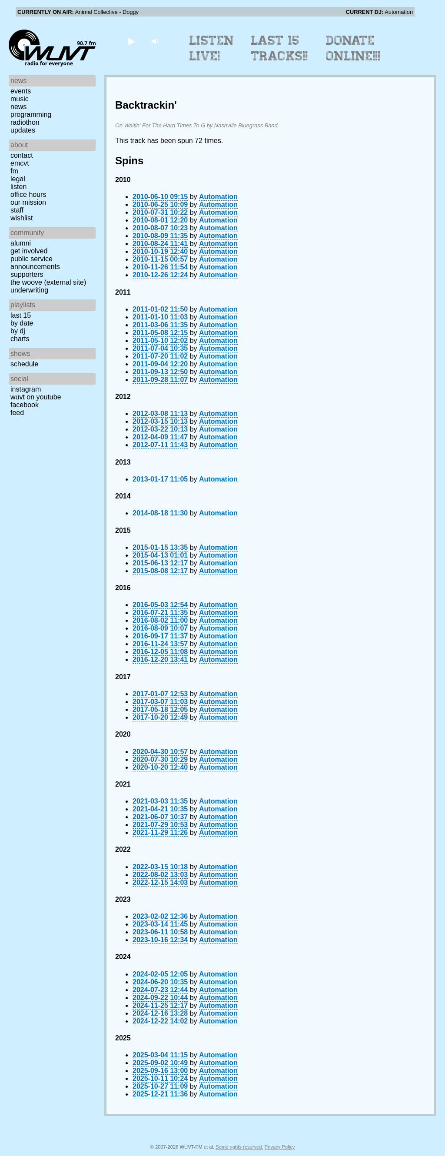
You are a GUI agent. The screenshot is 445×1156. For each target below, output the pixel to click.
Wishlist (21, 218)
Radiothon (25, 122)
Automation (218, 196)
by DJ (17, 331)
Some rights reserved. (239, 1146)
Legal (17, 179)
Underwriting (29, 290)
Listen (18, 186)
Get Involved (28, 251)
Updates (22, 130)
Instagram (25, 389)
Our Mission (28, 202)
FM (14, 171)
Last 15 (20, 315)
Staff (16, 210)
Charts (20, 338)
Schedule (24, 364)
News (18, 106)
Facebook (24, 405)
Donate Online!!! (353, 48)
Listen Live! (211, 48)
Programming (30, 114)
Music (19, 99)
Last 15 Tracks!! (279, 48)
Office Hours (28, 194)
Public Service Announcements (35, 262)
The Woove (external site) (48, 282)
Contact (21, 155)
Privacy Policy (280, 1146)
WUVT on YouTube (35, 397)
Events (20, 91)
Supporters (26, 274)
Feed (17, 412)
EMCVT (19, 163)
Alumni (20, 243)
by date (21, 323)
